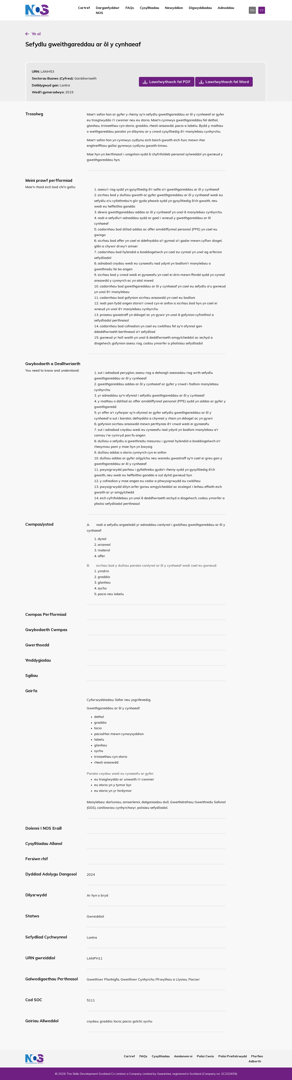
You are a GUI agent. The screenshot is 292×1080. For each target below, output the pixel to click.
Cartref (84, 8)
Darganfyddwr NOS (108, 10)
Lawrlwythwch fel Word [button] (227, 81)
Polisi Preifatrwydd (232, 1056)
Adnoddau (226, 8)
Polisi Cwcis (205, 1056)
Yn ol (36, 33)
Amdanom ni (183, 1056)
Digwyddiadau (200, 8)
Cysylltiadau (149, 8)
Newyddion (174, 8)
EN (252, 10)
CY (262, 10)
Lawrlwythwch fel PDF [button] (170, 81)
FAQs (130, 8)
